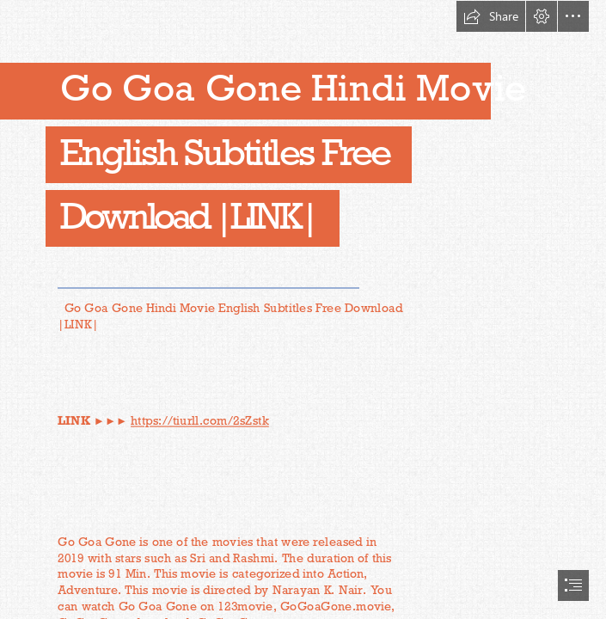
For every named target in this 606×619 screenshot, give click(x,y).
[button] (490, 16)
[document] (303, 309)
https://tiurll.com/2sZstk (200, 420)
